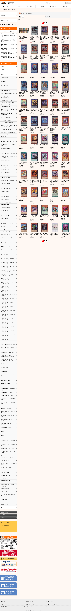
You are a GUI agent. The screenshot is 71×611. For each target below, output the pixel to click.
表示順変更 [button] (48, 16)
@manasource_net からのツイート (8, 24)
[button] (65, 6)
